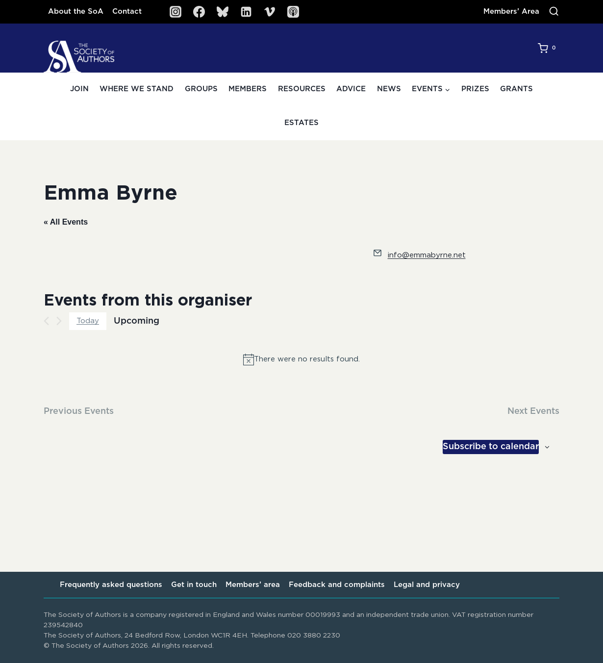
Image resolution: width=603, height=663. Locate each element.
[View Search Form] (554, 11)
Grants (516, 89)
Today (87, 321)
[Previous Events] (46, 321)
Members (247, 89)
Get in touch (194, 584)
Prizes (475, 89)
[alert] (301, 359)
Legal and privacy (427, 584)
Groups (201, 89)
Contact (127, 11)
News (389, 89)
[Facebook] (199, 12)
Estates (301, 123)
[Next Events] (59, 321)
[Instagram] (175, 12)
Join (79, 89)
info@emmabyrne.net (427, 255)
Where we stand (137, 89)
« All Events (66, 222)
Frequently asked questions (111, 584)
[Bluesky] (222, 12)
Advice (351, 89)
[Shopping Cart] (548, 48)
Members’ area (253, 584)
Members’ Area (511, 11)
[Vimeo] (269, 12)
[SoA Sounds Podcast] (293, 12)
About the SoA (75, 11)
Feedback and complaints (337, 584)
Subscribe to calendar (491, 446)
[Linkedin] (246, 12)
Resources (302, 89)
